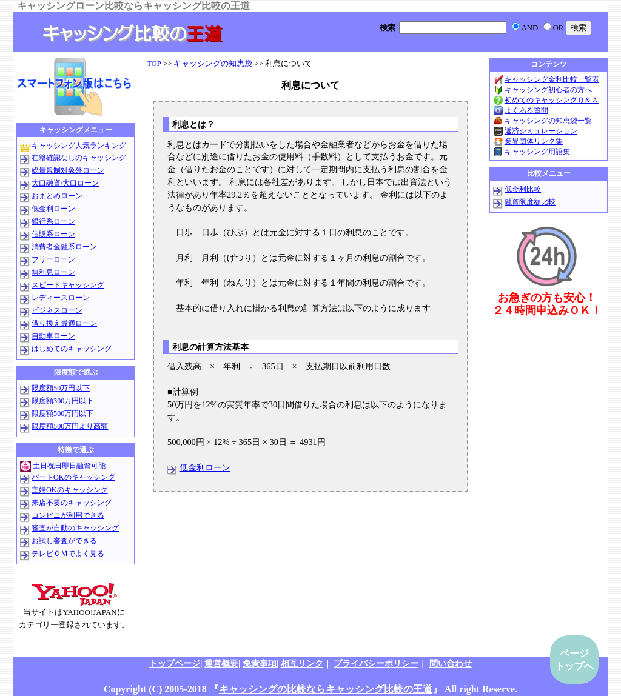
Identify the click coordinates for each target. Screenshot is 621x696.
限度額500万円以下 (62, 413)
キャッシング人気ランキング (79, 145)
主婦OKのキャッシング (70, 490)
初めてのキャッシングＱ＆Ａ (552, 100)
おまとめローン (57, 196)
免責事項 (260, 663)
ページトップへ (574, 659)
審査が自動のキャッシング (75, 528)
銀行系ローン (53, 221)
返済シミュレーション (541, 131)
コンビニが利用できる (68, 515)
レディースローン (61, 297)
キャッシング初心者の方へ (548, 89)
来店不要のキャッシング (72, 502)
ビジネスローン (57, 310)
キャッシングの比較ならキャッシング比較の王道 (325, 689)
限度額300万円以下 (62, 401)
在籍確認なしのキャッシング (79, 157)
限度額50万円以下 (61, 388)
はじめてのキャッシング (72, 348)
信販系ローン (53, 234)
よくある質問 (526, 110)
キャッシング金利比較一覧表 (552, 79)
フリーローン (53, 259)
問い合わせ (450, 663)
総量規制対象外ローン (68, 170)
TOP (154, 63)
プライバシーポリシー (376, 663)
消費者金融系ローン (64, 247)
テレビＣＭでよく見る (68, 553)
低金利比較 (523, 189)
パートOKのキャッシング (73, 477)
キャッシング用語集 (537, 151)
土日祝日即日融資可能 (69, 465)
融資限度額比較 (530, 202)
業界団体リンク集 (534, 141)
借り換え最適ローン (64, 323)
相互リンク (302, 663)
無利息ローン (53, 272)
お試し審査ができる (64, 541)
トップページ (174, 663)
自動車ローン (53, 336)
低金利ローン (205, 467)
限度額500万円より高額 (70, 426)
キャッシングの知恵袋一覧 (548, 120)
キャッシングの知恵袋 (212, 63)
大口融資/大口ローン (65, 183)
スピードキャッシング (68, 285)
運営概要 (221, 663)
